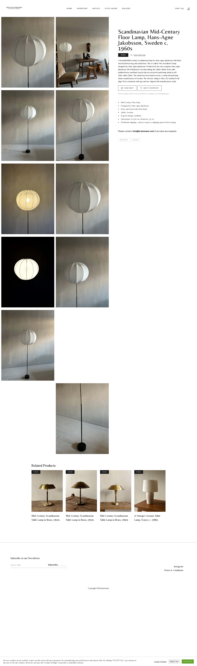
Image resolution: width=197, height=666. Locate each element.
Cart (179, 8)
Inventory (124, 140)
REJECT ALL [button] (174, 661)
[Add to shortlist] (149, 88)
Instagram (178, 566)
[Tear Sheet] (127, 88)
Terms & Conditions (173, 570)
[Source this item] (137, 55)
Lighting (135, 140)
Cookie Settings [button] (160, 661)
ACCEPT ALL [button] (187, 661)
